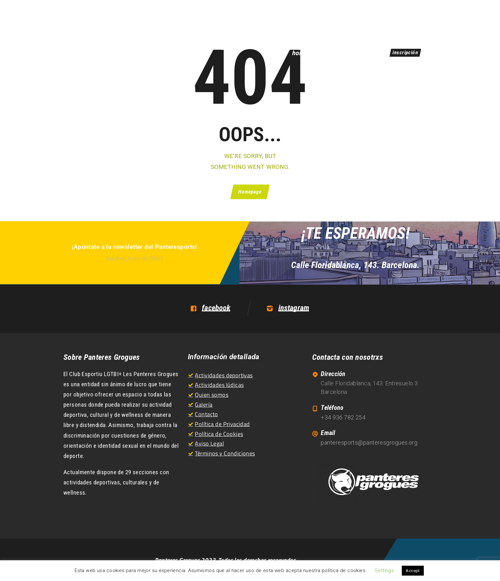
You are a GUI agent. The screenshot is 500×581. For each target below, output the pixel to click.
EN (427, 20)
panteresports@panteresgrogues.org (369, 442)
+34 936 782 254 (343, 417)
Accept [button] (413, 570)
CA (411, 20)
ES (395, 20)
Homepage (250, 192)
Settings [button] (384, 570)
